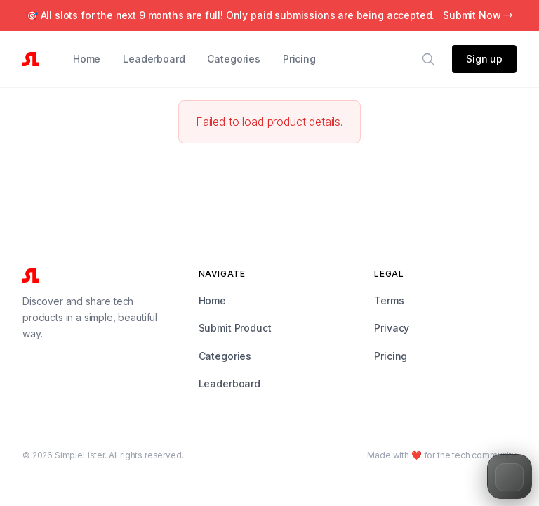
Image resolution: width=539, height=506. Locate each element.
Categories (233, 59)
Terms (389, 300)
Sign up (484, 59)
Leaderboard (154, 59)
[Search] (428, 59)
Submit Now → (478, 15)
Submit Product (235, 328)
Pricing (299, 59)
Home (86, 59)
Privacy (391, 328)
